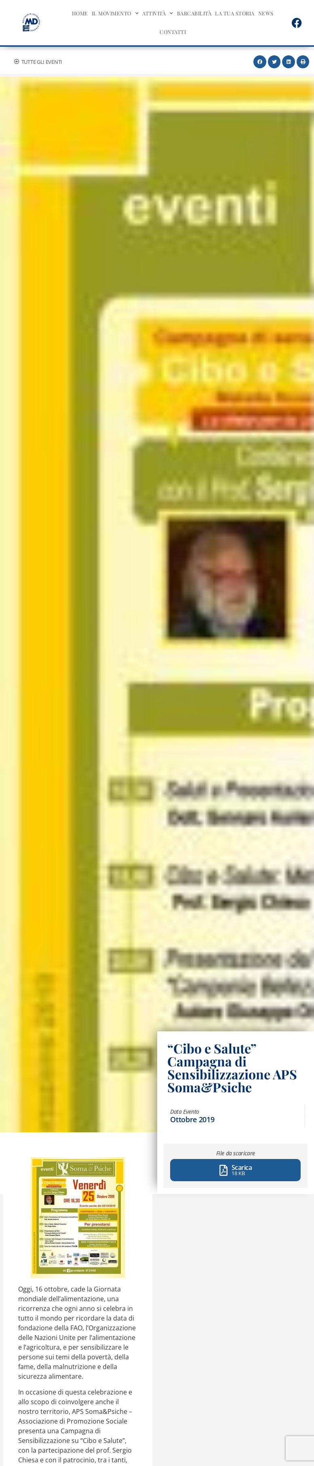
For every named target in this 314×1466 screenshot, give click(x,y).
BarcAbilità (194, 13)
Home (80, 13)
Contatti (173, 31)
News (266, 13)
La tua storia (235, 13)
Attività (157, 13)
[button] (259, 61)
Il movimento (115, 13)
